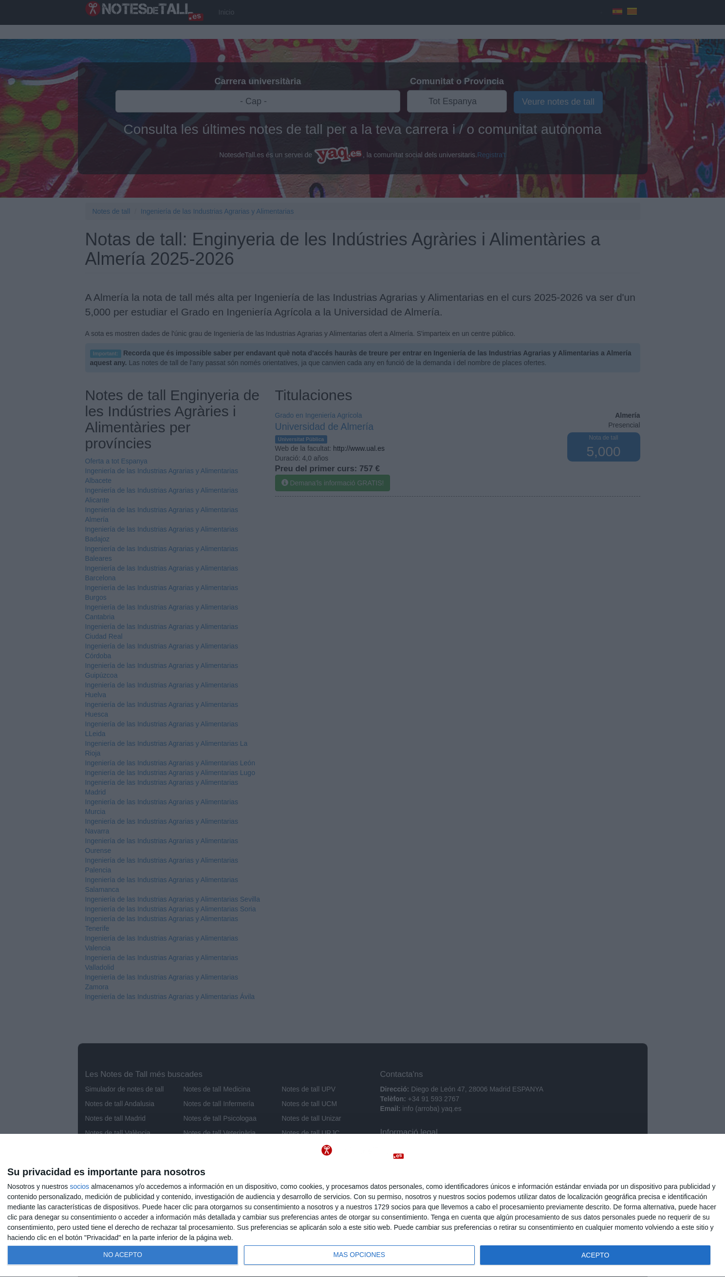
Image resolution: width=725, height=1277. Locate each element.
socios (79, 1186)
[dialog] (362, 1205)
